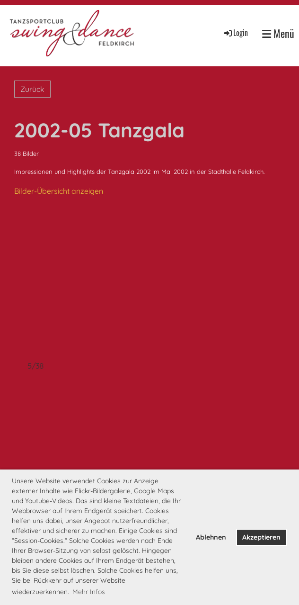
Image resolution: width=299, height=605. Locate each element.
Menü (278, 33)
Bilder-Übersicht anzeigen (58, 191)
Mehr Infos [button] (88, 591)
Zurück (32, 89)
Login (235, 32)
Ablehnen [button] (211, 537)
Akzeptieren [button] (261, 537)
